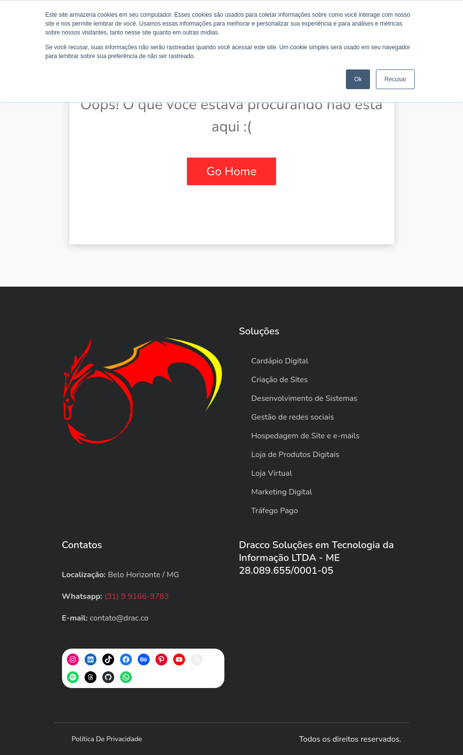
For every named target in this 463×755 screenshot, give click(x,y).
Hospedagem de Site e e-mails (305, 435)
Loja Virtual (271, 473)
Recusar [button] (395, 79)
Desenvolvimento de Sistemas (304, 398)
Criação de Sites (279, 379)
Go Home (232, 171)
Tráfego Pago (274, 510)
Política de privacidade (107, 739)
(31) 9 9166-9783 (136, 596)
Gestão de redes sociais (292, 417)
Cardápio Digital (280, 361)
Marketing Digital (281, 492)
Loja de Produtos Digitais (295, 454)
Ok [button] (358, 79)
